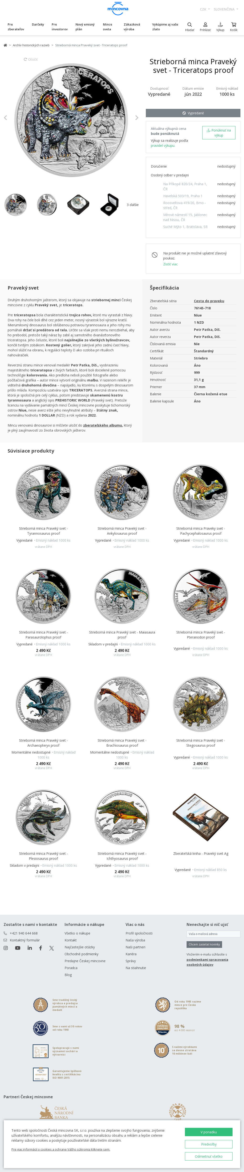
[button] (14, 117)
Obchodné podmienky (81, 954)
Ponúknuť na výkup (219, 132)
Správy (131, 961)
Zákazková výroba (132, 26)
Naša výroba (135, 940)
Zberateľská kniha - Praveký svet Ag (200, 853)
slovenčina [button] (224, 9)
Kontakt (71, 940)
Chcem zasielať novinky (204, 944)
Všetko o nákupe (77, 933)
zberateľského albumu (102, 425)
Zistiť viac (170, 264)
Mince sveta (107, 26)
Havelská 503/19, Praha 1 (183, 196)
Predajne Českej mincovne (85, 961)
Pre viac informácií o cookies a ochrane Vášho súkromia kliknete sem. (60, 1149)
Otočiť (31, 61)
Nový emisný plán (85, 26)
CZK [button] (203, 9)
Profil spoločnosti (139, 933)
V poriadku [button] (209, 1132)
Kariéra (131, 954)
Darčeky (38, 24)
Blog (68, 974)
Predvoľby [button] (209, 1144)
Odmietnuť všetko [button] (209, 1156)
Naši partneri (135, 947)
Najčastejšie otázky (80, 947)
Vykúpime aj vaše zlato (165, 26)
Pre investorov (60, 26)
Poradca (71, 968)
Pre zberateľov (16, 26)
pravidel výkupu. (163, 145)
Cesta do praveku (209, 301)
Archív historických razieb (31, 45)
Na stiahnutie (136, 968)
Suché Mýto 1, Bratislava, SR (185, 226)
